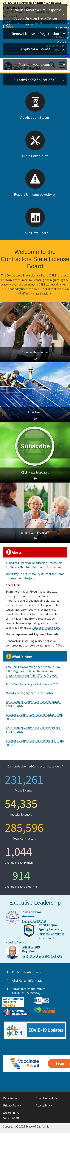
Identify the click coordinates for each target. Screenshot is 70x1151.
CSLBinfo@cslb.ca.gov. (46, 627)
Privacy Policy (12, 1105)
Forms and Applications (35, 79)
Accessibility (44, 1105)
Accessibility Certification (11, 1115)
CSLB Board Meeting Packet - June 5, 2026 (32, 684)
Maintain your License (35, 64)
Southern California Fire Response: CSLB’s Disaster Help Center (35, 14)
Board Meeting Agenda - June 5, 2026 (29, 693)
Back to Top (10, 1098)
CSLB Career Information (28, 980)
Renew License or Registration (35, 33)
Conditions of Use (47, 1098)
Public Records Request (27, 972)
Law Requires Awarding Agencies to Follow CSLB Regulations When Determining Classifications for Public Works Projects (33, 671)
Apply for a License (35, 49)
